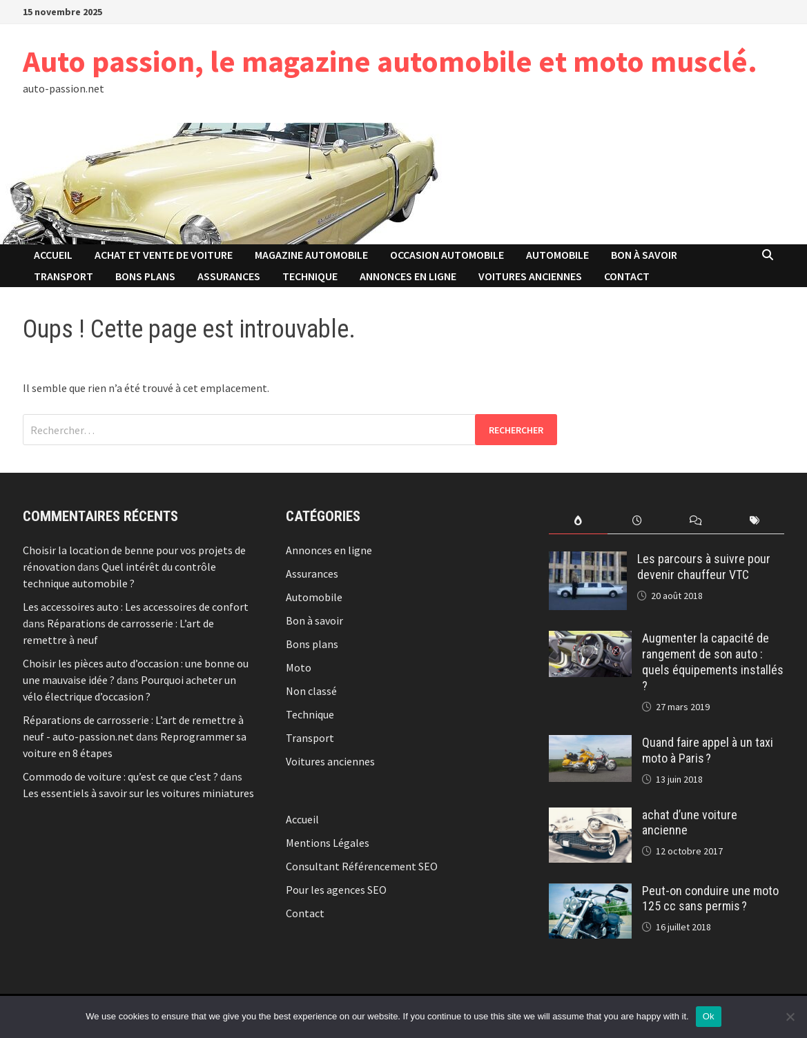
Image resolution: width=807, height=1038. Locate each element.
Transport (63, 276)
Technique (310, 276)
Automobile (557, 255)
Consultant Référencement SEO (362, 866)
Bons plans (145, 276)
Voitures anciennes (530, 276)
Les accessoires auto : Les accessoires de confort (136, 607)
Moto (298, 667)
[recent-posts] (636, 520)
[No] (790, 1017)
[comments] (695, 520)
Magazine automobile (311, 255)
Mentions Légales (327, 843)
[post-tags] (754, 520)
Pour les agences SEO (336, 890)
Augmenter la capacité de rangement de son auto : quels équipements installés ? (713, 662)
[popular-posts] (578, 520)
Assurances (228, 276)
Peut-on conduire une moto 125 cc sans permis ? (710, 898)
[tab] (578, 520)
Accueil (53, 255)
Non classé (311, 691)
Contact (627, 276)
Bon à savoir (644, 255)
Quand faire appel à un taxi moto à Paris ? (707, 750)
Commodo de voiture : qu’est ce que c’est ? (120, 776)
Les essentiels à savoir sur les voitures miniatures (138, 793)
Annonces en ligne (408, 276)
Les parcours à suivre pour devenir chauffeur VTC (703, 566)
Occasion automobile (447, 255)
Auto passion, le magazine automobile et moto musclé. (390, 61)
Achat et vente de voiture (164, 255)
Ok (708, 1016)
